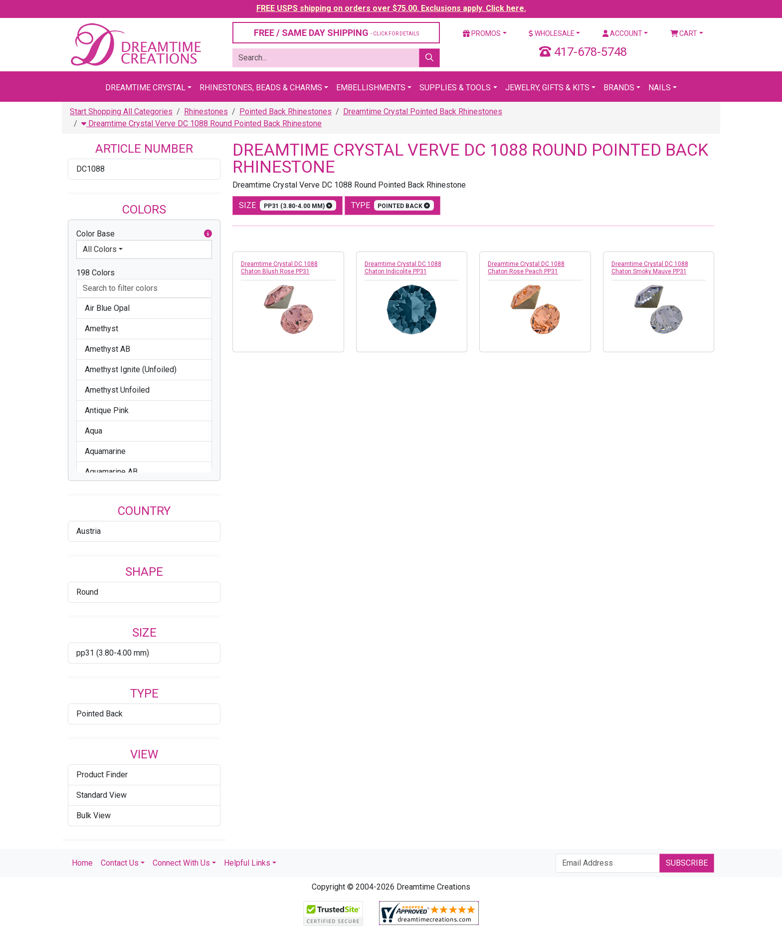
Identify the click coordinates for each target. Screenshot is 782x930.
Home (82, 863)
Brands (618, 87)
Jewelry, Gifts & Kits (547, 87)
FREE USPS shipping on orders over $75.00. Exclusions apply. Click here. (391, 8)
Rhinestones (206, 111)
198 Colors (95, 272)
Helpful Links (247, 863)
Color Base (144, 234)
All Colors (100, 249)
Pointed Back (99, 713)
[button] (208, 234)
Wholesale (552, 33)
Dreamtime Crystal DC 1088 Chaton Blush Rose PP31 (279, 267)
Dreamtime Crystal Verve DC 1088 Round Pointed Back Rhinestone (201, 123)
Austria (88, 531)
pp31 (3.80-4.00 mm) (112, 653)
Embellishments (370, 87)
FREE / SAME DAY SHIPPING (336, 32)
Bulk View (93, 815)
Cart (684, 33)
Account (622, 33)
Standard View (101, 795)
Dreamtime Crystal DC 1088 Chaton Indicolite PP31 (403, 267)
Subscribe (687, 863)
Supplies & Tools (455, 87)
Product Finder (102, 774)
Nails (659, 87)
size (287, 205)
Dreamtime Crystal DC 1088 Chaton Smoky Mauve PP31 (649, 267)
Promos (482, 33)
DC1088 (90, 169)
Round (87, 592)
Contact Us (120, 863)
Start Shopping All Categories (121, 111)
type (392, 205)
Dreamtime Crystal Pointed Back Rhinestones (422, 111)
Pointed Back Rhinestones (285, 111)
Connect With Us (181, 863)
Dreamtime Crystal (145, 87)
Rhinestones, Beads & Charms (260, 87)
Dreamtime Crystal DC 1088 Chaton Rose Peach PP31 (526, 267)
